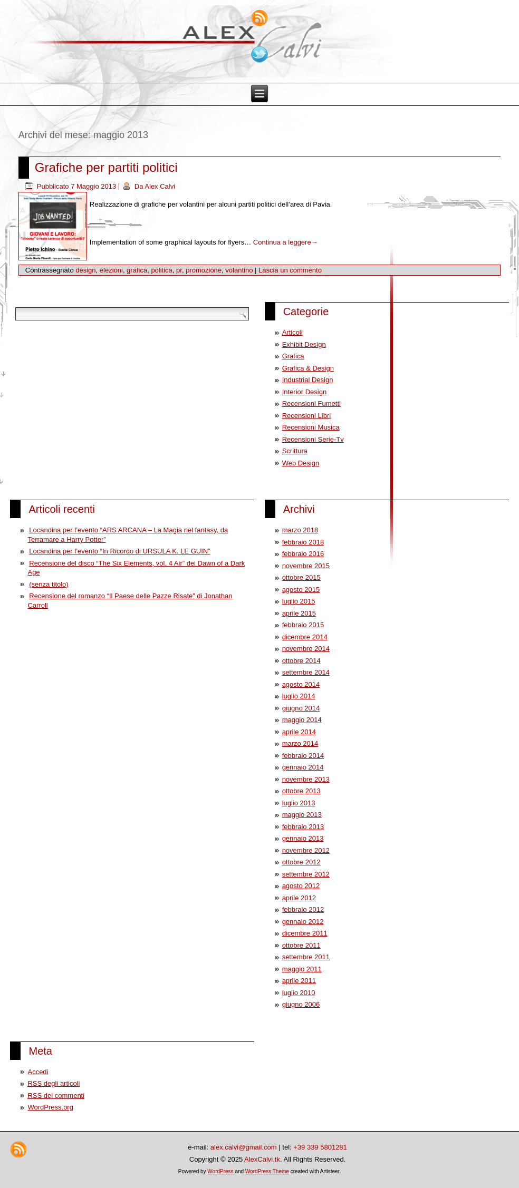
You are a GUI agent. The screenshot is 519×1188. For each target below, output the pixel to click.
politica (161, 270)
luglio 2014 (298, 696)
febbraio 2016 (303, 554)
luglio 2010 (298, 993)
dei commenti (55, 1095)
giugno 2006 (301, 1004)
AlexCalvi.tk (262, 1159)
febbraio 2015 (303, 625)
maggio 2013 (302, 815)
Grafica (293, 356)
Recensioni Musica (311, 427)
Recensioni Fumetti (311, 403)
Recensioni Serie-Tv (313, 439)
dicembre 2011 (305, 933)
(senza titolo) (48, 584)
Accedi (37, 1072)
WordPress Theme (267, 1171)
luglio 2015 (298, 601)
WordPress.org (50, 1107)
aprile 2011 (299, 981)
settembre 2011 (306, 957)
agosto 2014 (301, 684)
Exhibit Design (304, 344)
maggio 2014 (302, 720)
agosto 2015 (301, 589)
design (85, 270)
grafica (137, 270)
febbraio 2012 (303, 909)
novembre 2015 (306, 566)
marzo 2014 (300, 743)
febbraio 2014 (303, 755)
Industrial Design (307, 380)
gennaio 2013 (303, 838)
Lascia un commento (290, 270)
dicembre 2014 (305, 637)
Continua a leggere (285, 242)
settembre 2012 (306, 874)
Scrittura (294, 451)
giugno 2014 (301, 708)
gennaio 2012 (303, 922)
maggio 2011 (302, 969)
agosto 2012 (301, 886)
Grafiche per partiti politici (106, 167)
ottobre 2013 (301, 791)
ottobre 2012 (301, 862)
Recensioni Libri (306, 416)
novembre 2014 (306, 649)
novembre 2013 (306, 779)
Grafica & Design (308, 368)
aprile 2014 (299, 732)
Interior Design (304, 392)
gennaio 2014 (303, 767)
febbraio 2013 (303, 827)
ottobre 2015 (301, 577)
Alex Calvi (160, 186)
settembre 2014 (306, 672)
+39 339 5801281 (320, 1147)
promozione (204, 270)
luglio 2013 (298, 803)
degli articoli (53, 1083)
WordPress (220, 1171)
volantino (239, 270)
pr (179, 270)
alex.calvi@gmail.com (243, 1147)
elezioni (111, 270)
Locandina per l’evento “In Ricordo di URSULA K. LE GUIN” (119, 551)
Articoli (292, 332)
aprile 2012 (299, 898)
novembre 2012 (306, 850)
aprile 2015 (299, 613)
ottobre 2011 (301, 945)
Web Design (301, 463)
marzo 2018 (300, 530)
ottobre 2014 (301, 661)
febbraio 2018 (303, 542)
